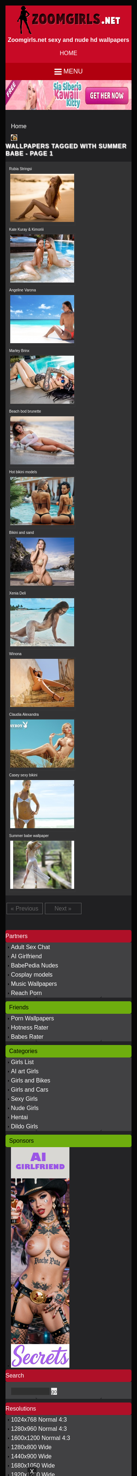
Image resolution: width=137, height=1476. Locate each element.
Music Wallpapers (34, 984)
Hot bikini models (23, 472)
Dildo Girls (24, 1126)
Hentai (19, 1117)
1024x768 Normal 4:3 (39, 1419)
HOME (68, 53)
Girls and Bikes (30, 1080)
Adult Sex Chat (30, 947)
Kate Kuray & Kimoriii (26, 229)
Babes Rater (27, 1037)
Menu (73, 71)
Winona (15, 654)
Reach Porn (26, 993)
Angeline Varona (22, 290)
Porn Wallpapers (32, 1018)
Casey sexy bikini (23, 775)
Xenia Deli (17, 593)
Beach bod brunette (25, 411)
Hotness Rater (29, 1027)
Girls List (22, 1062)
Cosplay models (32, 975)
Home (19, 126)
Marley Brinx (19, 351)
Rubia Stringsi (20, 169)
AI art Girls (25, 1071)
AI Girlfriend (26, 956)
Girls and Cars (29, 1090)
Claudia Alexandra (24, 714)
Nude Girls (25, 1108)
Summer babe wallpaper (29, 836)
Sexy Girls (24, 1099)
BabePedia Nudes (34, 965)
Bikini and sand (21, 533)
